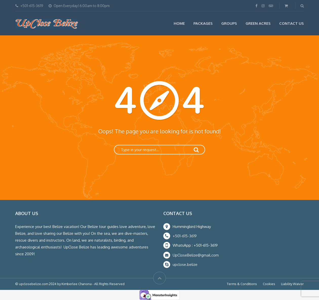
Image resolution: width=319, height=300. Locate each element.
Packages (203, 23)
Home (179, 23)
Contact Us (291, 23)
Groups (229, 23)
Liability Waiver (292, 284)
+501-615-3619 (185, 236)
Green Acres (258, 23)
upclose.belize (185, 264)
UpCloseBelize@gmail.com (196, 255)
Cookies (269, 284)
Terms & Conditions (242, 284)
